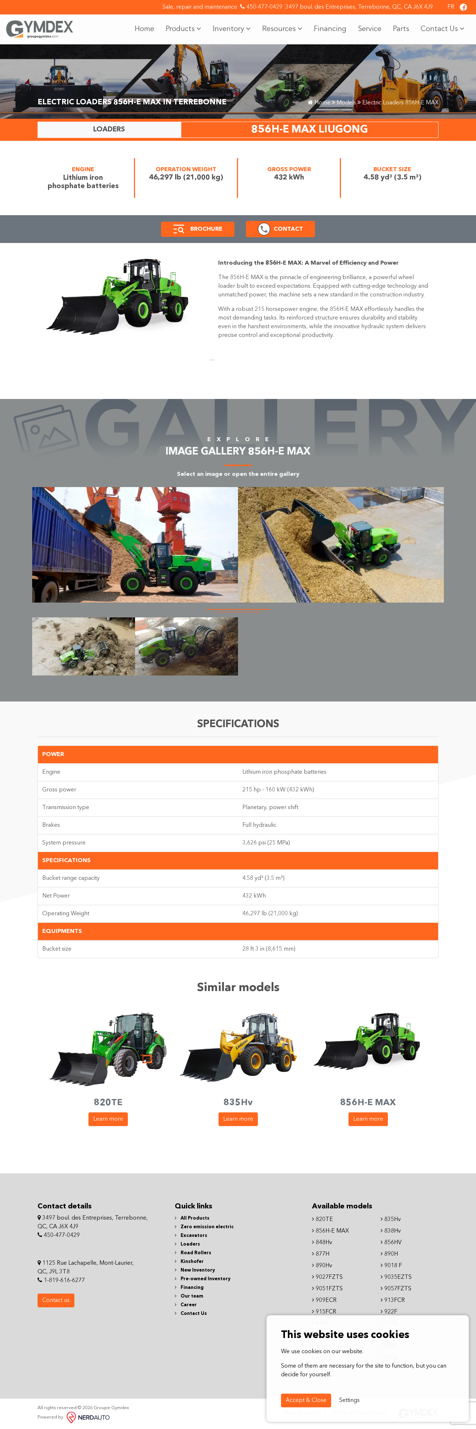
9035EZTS (396, 1277)
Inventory (232, 29)
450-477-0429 (261, 7)
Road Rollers (193, 1253)
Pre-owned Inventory (202, 1279)
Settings (349, 1400)
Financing (330, 29)
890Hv (322, 1266)
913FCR (393, 1300)
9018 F (391, 1266)
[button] (179, 229)
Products (183, 29)
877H (320, 1254)
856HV (391, 1243)
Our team (189, 1296)
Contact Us (442, 29)
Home (144, 29)
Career (186, 1305)
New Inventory (195, 1270)
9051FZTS (327, 1289)
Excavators (191, 1235)
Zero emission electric (204, 1227)
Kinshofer (189, 1261)
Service (369, 29)
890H (389, 1254)
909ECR (324, 1300)
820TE (322, 1219)
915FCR (324, 1312)
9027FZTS (327, 1277)
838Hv (391, 1231)
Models (346, 103)
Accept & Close (306, 1400)
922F (389, 1312)
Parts (401, 29)
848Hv (322, 1243)
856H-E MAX (330, 1231)
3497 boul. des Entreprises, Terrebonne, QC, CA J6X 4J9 (359, 7)
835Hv (391, 1219)
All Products (192, 1218)
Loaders (187, 1244)
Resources (282, 29)
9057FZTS (396, 1289)
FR (450, 7)
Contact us (56, 1300)
